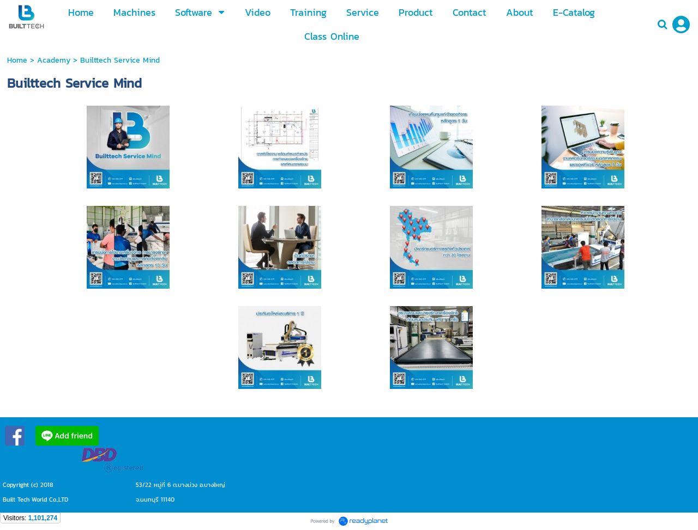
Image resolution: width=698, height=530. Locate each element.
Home (17, 60)
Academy (53, 60)
